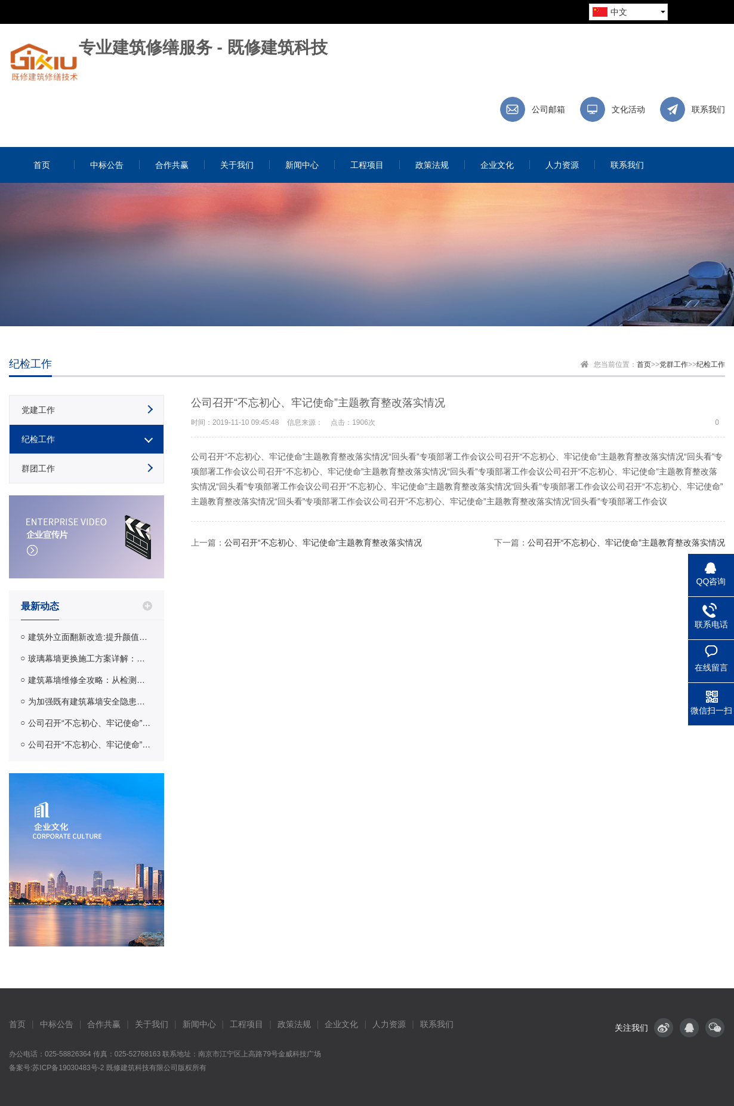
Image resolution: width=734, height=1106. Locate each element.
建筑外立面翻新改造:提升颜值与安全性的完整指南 (90, 637)
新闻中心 (199, 1024)
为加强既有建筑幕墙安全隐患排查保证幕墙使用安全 (90, 701)
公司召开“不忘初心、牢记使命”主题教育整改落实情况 (90, 723)
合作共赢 (104, 1024)
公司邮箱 (548, 109)
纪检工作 (710, 364)
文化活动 (628, 109)
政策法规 (294, 1024)
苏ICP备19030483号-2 (68, 1068)
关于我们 (151, 1024)
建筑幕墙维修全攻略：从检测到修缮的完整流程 (90, 680)
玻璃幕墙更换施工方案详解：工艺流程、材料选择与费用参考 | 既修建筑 (90, 658)
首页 (644, 364)
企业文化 (341, 1024)
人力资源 (389, 1024)
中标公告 (56, 1024)
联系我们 (708, 109)
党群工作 (673, 364)
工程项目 (246, 1024)
